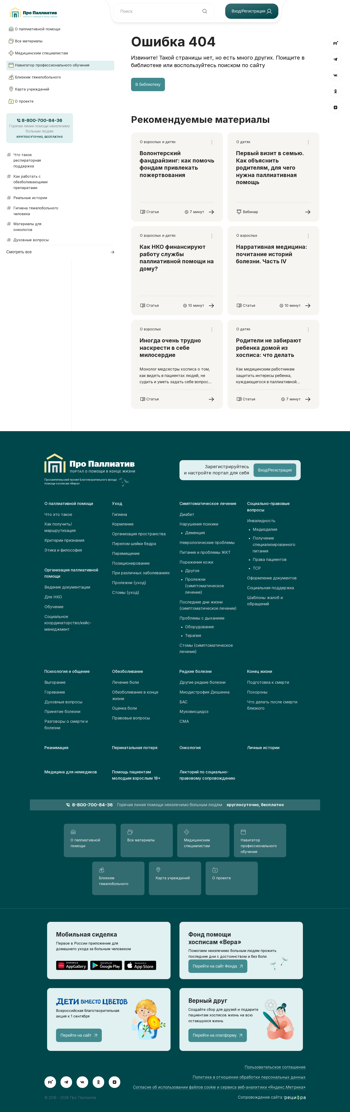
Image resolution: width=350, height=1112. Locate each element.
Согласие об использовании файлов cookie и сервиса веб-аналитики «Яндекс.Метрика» (219, 1087)
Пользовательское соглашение (275, 1067)
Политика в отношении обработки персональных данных (249, 1077)
